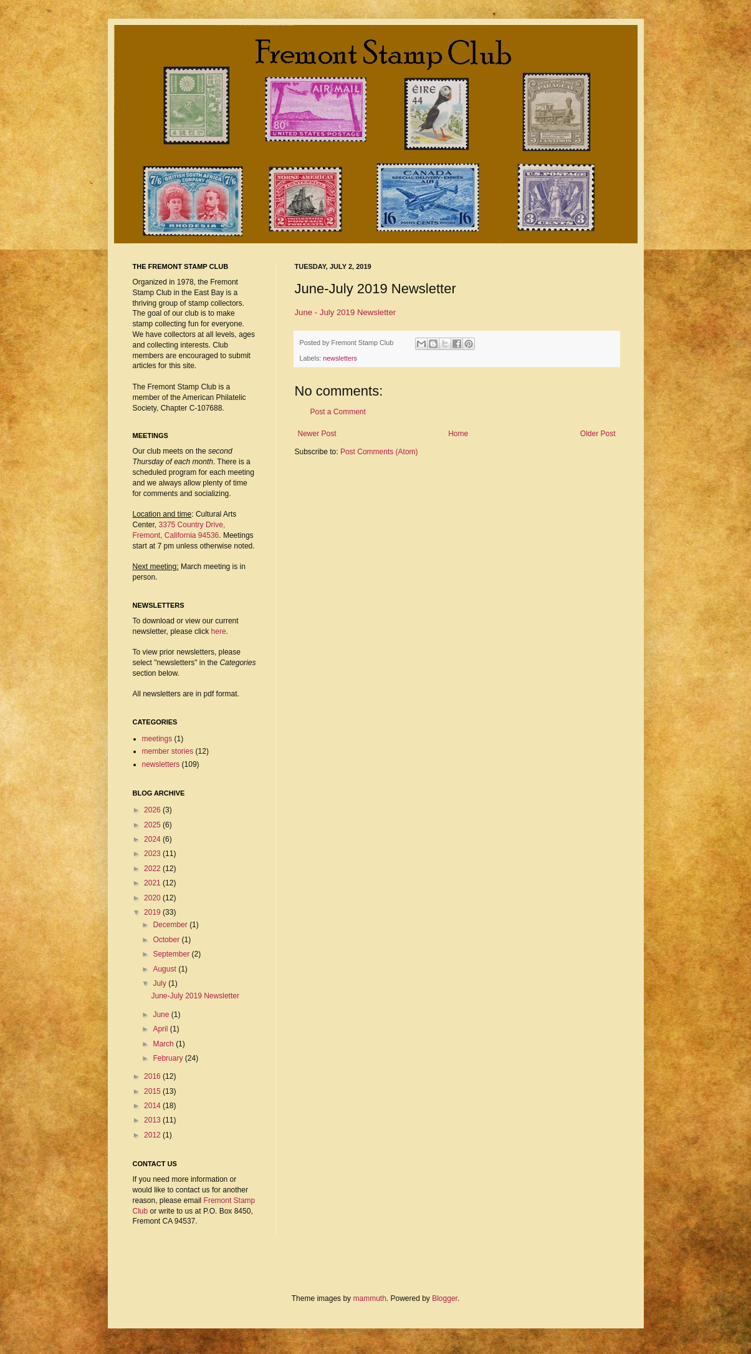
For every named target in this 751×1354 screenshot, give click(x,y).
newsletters (340, 358)
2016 (153, 1076)
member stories (168, 751)
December (171, 924)
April (161, 1029)
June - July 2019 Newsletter (345, 312)
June (162, 1014)
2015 (153, 1091)
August (165, 969)
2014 (153, 1105)
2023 (153, 853)
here (218, 631)
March (164, 1044)
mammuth (369, 1298)
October (167, 939)
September (172, 954)
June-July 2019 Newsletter (195, 995)
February (168, 1058)
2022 (153, 868)
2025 (153, 825)
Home (458, 433)
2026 (153, 810)
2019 (153, 912)
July (160, 983)
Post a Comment (338, 411)
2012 (153, 1135)
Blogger (444, 1298)
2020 (153, 898)
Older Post (598, 433)
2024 (153, 839)
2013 (153, 1120)
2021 (153, 883)
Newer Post (317, 433)
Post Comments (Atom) (379, 451)
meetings (157, 738)
